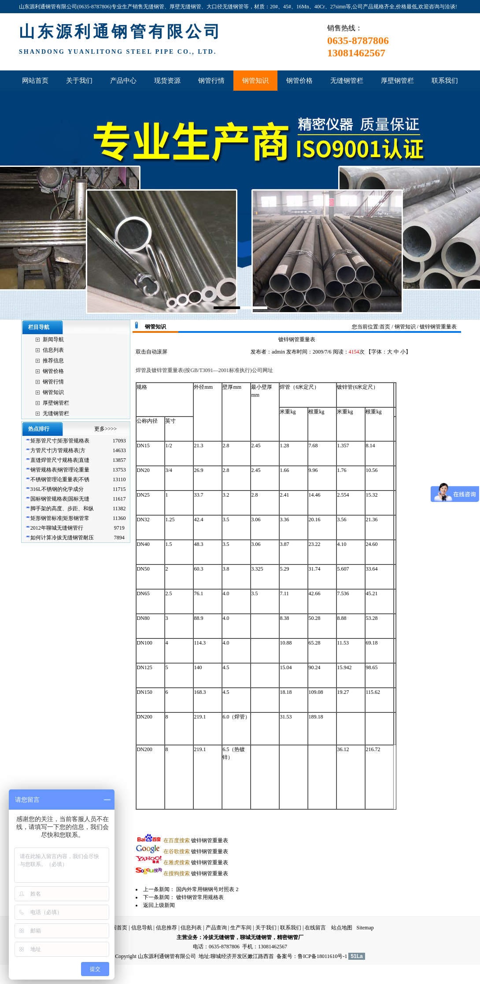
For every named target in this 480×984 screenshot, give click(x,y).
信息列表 (53, 350)
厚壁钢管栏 (56, 403)
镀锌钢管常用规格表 (200, 897)
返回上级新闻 (159, 905)
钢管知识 (53, 392)
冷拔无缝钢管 (219, 937)
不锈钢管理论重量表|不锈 (59, 479)
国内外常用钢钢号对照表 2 (207, 889)
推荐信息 (53, 360)
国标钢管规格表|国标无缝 (59, 499)
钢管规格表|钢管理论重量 (59, 470)
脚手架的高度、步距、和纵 (62, 508)
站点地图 (341, 928)
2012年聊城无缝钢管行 (56, 528)
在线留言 (315, 928)
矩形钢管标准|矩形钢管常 (59, 518)
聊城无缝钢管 (256, 937)
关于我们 (266, 928)
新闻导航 (53, 339)
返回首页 (116, 928)
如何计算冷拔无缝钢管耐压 (62, 537)
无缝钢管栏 (56, 413)
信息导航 (141, 928)
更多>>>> (105, 429)
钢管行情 (53, 382)
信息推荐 (166, 928)
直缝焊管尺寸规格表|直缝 (59, 460)
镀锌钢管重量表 (195, 840)
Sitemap (364, 928)
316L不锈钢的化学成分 (57, 489)
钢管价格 (53, 371)
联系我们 (290, 928)
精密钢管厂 (290, 937)
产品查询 (216, 928)
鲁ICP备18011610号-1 (322, 956)
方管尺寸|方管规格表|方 (57, 450)
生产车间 (240, 928)
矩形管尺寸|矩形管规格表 (59, 441)
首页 (385, 327)
